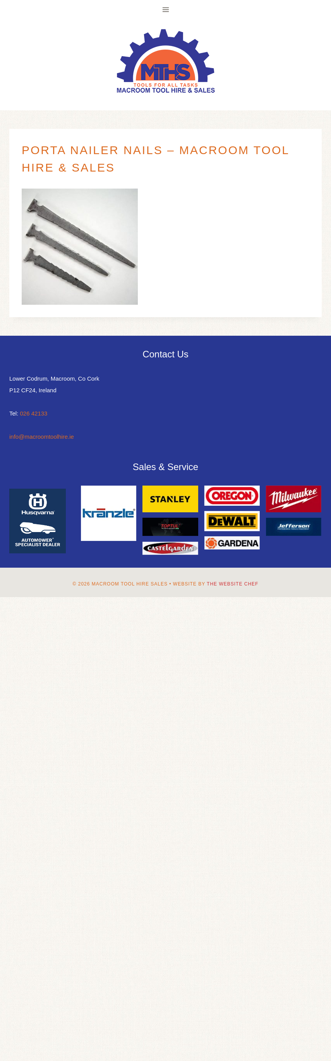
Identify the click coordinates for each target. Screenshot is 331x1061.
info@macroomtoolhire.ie (41, 436)
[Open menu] (165, 9)
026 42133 (34, 413)
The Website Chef (232, 584)
